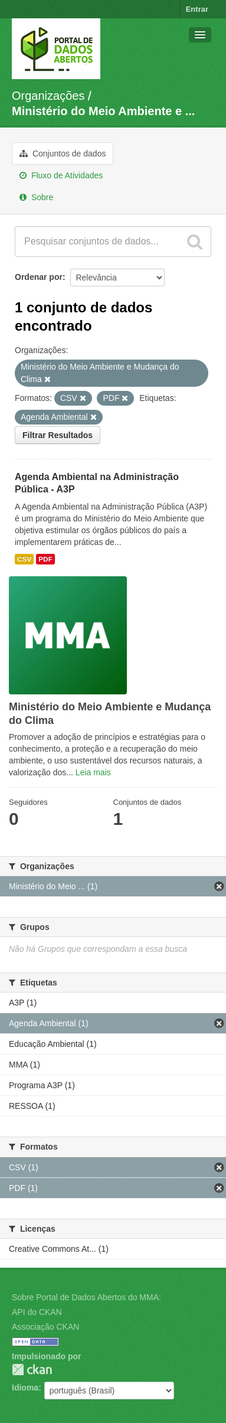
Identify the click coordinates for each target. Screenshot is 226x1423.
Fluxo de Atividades (61, 175)
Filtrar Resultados (57, 435)
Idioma (25, 1387)
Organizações (48, 95)
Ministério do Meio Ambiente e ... (103, 111)
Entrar (197, 9)
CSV (24, 559)
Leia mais (93, 772)
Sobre (36, 197)
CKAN (32, 1369)
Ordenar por (39, 277)
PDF (45, 559)
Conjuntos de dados (62, 153)
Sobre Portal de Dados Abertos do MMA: (86, 1297)
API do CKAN (37, 1312)
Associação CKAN (45, 1326)
